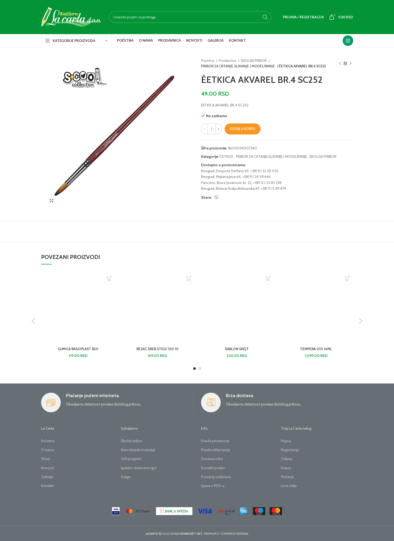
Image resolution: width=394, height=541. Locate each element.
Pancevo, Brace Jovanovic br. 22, (226, 182)
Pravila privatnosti (215, 441)
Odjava (286, 458)
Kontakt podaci (213, 468)
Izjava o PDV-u (212, 485)
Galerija (47, 476)
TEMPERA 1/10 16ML (316, 349)
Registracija (290, 449)
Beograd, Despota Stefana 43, (225, 171)
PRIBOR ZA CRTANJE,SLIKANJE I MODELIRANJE (236, 66)
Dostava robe (212, 458)
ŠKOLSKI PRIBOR (254, 60)
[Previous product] (340, 63)
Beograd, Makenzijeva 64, (221, 176)
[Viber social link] (216, 197)
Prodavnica (228, 60)
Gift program (131, 458)
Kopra (285, 468)
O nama (47, 449)
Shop (45, 458)
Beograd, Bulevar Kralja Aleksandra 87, (230, 188)
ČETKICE (226, 156)
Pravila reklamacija (215, 449)
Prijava (286, 441)
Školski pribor (131, 441)
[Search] (190, 17)
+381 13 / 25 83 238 (267, 182)
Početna (208, 60)
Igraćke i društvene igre (139, 468)
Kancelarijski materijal (138, 449)
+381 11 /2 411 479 (273, 188)
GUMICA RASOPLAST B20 (78, 349)
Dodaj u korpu (242, 129)
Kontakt (47, 485)
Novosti (47, 468)
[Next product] (350, 63)
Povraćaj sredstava (216, 476)
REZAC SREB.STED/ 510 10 (157, 349)
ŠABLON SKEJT (236, 349)
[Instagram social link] (348, 40)
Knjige (126, 476)
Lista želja (289, 485)
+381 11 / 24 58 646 (256, 176)
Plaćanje (287, 476)
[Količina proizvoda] (211, 128)
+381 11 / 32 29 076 (264, 171)
